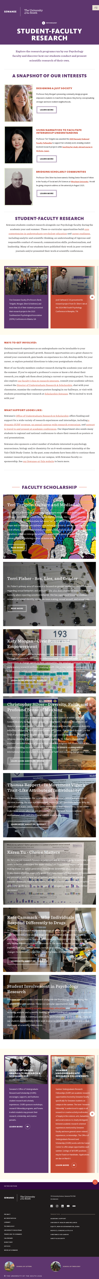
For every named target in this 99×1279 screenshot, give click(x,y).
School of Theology (71, 1266)
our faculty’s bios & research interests (38, 381)
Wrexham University (79, 181)
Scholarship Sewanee (56, 394)
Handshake (73, 1155)
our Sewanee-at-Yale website (38, 461)
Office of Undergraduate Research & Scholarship (42, 416)
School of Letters (24, 1266)
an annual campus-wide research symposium (55, 424)
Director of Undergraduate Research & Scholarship (44, 385)
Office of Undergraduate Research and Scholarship (72, 1139)
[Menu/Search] (96, 7)
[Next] (92, 297)
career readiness (81, 233)
